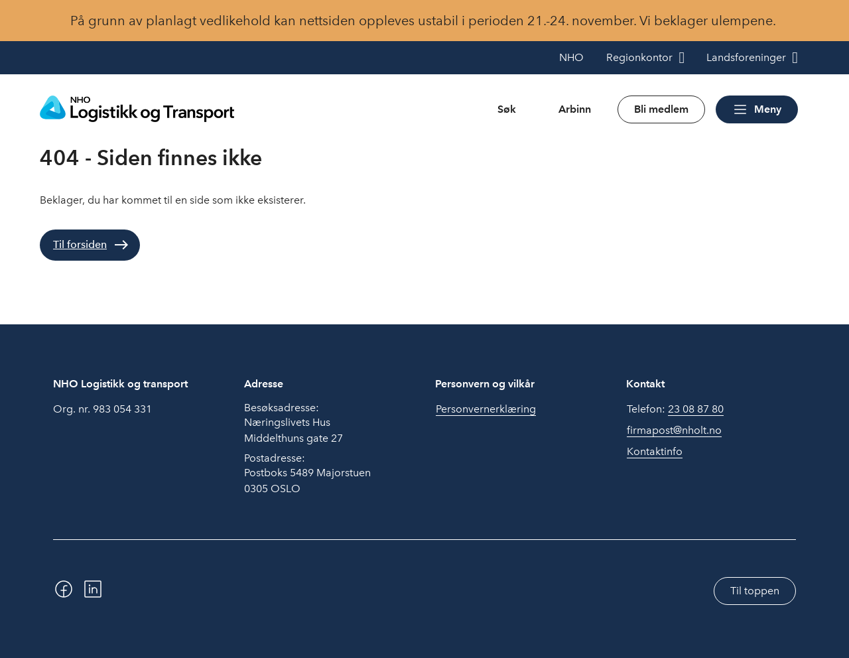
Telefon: (675, 409)
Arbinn (574, 109)
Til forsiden (80, 244)
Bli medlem (661, 109)
